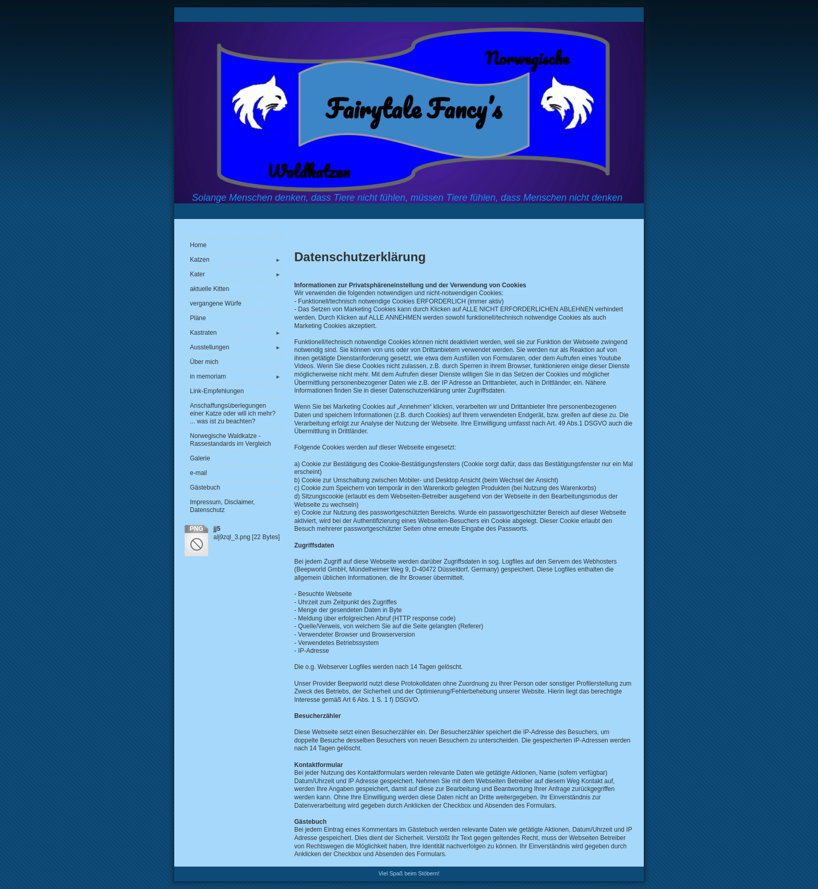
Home (198, 245)
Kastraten (237, 333)
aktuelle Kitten (209, 289)
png (196, 528)
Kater (237, 274)
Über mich (204, 362)
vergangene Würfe (216, 303)
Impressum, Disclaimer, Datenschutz (222, 506)
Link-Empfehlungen (217, 391)
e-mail (198, 473)
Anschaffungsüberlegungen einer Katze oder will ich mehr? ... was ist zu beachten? (232, 413)
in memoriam (237, 377)
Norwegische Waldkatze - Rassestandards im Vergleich (230, 439)
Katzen (237, 260)
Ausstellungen (237, 347)
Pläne (198, 318)
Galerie (200, 458)
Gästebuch (205, 487)
